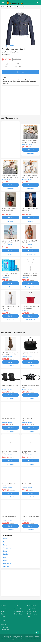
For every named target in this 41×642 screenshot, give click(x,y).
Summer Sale (18, 614)
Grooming (6, 566)
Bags (4, 542)
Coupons (3, 616)
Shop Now (20, 72)
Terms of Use (5, 629)
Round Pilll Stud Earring (8, 418)
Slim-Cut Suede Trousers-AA (10, 516)
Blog (2, 614)
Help (28, 616)
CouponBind (33, 638)
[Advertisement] (20, 101)
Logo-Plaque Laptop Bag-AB (30, 353)
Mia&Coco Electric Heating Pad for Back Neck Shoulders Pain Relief (30, 177)
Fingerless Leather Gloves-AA (10, 385)
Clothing (5, 539)
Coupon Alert (31, 609)
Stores (3, 611)
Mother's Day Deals (19, 611)
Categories (4, 609)
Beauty (5, 551)
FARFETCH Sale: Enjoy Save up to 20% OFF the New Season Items (10, 354)
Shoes (5, 545)
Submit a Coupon (32, 614)
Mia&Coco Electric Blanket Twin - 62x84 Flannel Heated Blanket (10, 177)
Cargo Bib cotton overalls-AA (30, 516)
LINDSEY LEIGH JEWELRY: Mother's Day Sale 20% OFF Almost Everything (30, 275)
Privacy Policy (5, 627)
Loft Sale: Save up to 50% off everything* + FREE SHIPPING (10, 243)
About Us (3, 624)
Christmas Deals (18, 609)
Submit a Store (31, 611)
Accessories (7, 548)
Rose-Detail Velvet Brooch (29, 484)
